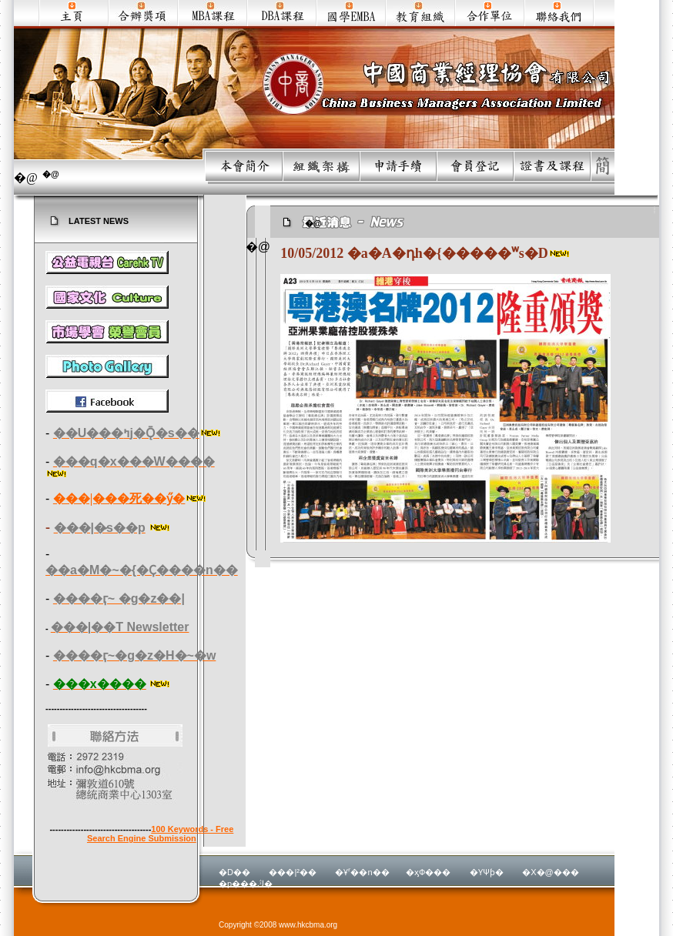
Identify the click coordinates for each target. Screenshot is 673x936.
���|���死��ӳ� (119, 498)
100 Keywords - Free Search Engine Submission (160, 833)
